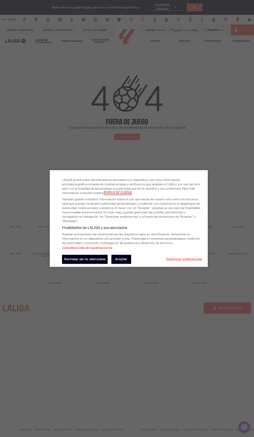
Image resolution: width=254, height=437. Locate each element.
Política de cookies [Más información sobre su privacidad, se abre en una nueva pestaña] (117, 193)
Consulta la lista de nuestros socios (87, 248)
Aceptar (121, 259)
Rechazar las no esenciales (84, 259)
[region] (129, 218)
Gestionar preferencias (184, 259)
